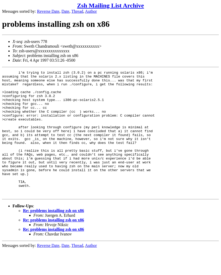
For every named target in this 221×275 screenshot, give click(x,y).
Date (65, 11)
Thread (77, 11)
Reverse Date (48, 11)
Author (91, 11)
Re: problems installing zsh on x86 (53, 235)
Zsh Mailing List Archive (110, 5)
